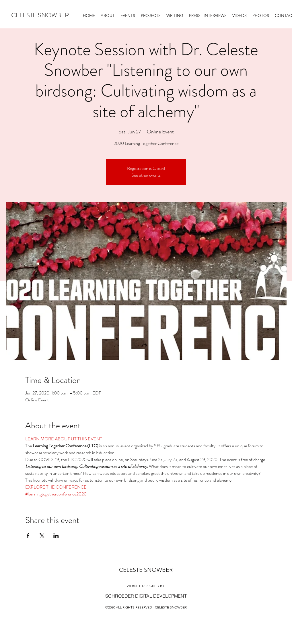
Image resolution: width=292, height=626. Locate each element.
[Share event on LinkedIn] (56, 535)
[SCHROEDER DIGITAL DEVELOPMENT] (146, 596)
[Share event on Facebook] (28, 535)
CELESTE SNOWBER (40, 15)
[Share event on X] (42, 535)
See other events (146, 175)
